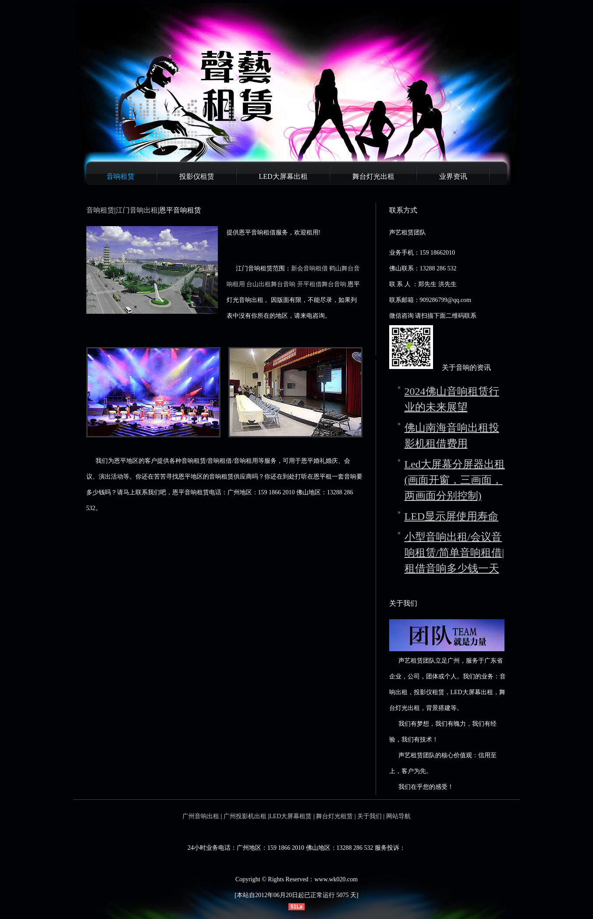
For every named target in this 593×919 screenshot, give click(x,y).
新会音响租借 (309, 268)
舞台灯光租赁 (334, 816)
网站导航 (398, 816)
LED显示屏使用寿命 (452, 516)
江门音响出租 (137, 210)
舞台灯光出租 (373, 176)
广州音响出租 (200, 816)
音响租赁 (121, 176)
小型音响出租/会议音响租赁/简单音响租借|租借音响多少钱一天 (454, 552)
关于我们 (369, 816)
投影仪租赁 (196, 176)
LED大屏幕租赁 (290, 816)
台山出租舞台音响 (270, 284)
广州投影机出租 (245, 816)
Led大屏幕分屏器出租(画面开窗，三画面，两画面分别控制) (455, 479)
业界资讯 (453, 176)
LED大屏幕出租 (283, 176)
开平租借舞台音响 (321, 284)
